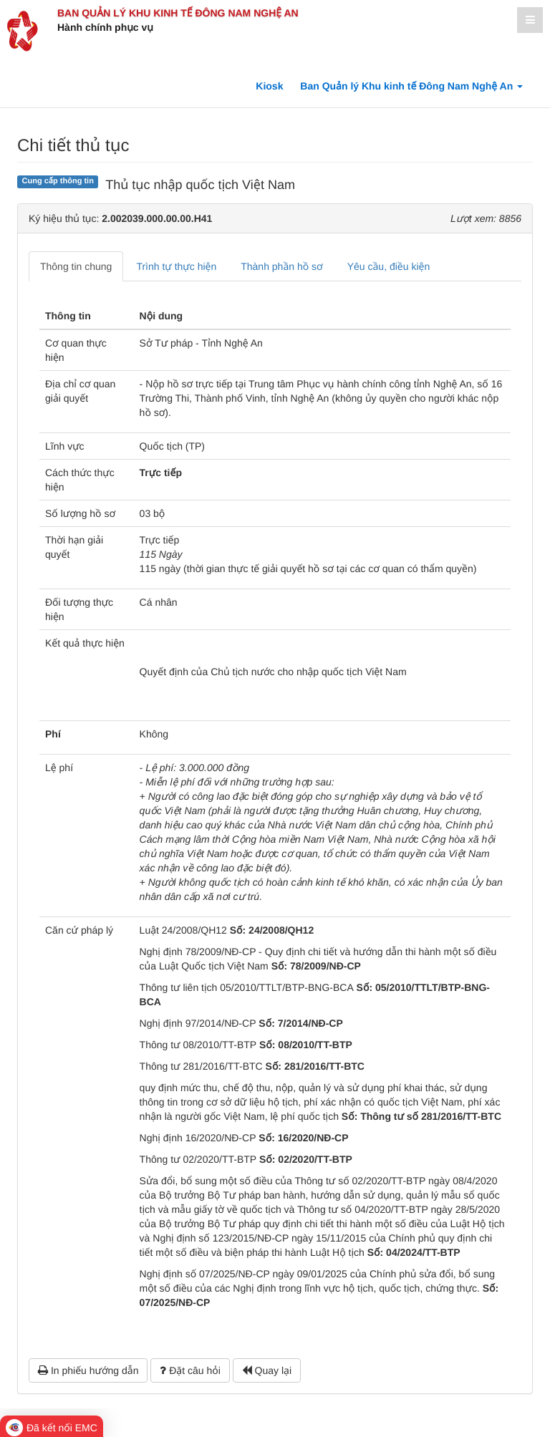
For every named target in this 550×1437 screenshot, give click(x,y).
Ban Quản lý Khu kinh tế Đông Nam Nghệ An (178, 13)
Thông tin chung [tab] (76, 266)
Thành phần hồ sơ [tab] (281, 266)
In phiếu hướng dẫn (88, 1370)
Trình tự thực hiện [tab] (176, 266)
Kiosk (269, 86)
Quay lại (266, 1370)
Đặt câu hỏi (190, 1370)
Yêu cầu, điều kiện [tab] (388, 266)
